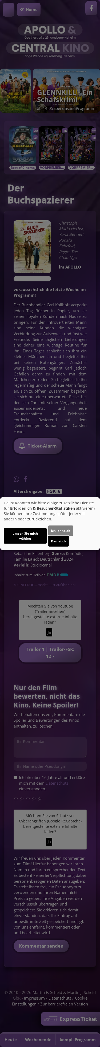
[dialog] (50, 523)
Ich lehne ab (60, 530)
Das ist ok (58, 541)
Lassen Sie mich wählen (25, 536)
